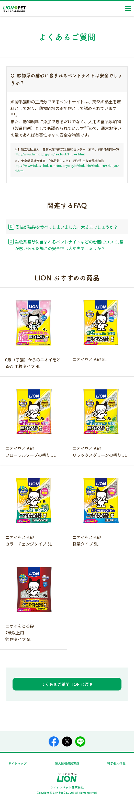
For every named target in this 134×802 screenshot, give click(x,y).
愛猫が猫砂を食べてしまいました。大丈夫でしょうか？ (67, 227)
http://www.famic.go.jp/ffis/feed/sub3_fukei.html (50, 154)
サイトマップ (17, 763)
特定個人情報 (116, 763)
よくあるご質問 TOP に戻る (67, 684)
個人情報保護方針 (67, 763)
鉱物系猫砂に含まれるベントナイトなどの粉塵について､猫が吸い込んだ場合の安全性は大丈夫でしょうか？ (69, 245)
